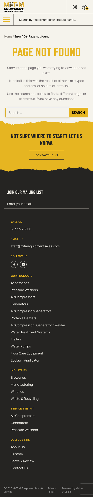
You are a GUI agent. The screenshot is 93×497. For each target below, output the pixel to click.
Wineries (17, 391)
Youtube (23, 264)
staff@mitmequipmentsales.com (35, 246)
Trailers (16, 339)
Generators (19, 304)
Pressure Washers (24, 290)
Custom (17, 454)
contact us (27, 99)
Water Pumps (21, 346)
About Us (18, 447)
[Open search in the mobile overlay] (53, 19)
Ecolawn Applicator (25, 360)
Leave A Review (22, 461)
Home (8, 36)
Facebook (14, 264)
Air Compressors (23, 297)
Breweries (18, 377)
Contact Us (44, 155)
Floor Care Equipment (27, 353)
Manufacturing (22, 384)
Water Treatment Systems (30, 332)
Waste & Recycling (25, 398)
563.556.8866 (21, 229)
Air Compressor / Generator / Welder (38, 325)
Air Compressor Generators (31, 311)
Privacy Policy (52, 490)
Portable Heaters (23, 318)
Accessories (20, 283)
